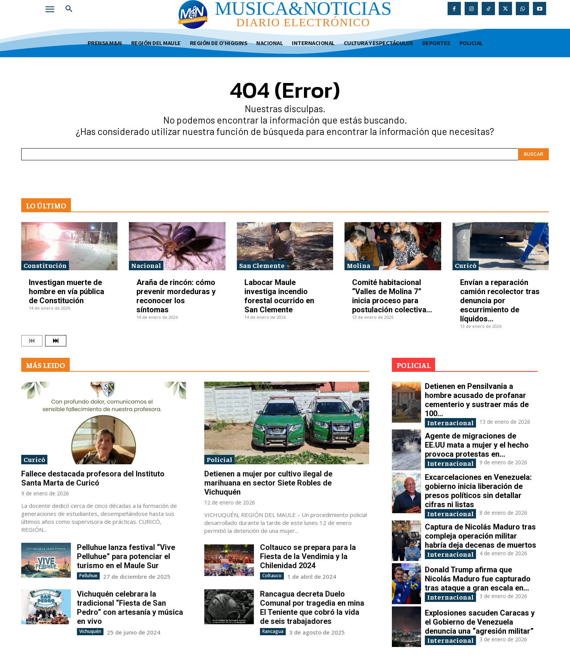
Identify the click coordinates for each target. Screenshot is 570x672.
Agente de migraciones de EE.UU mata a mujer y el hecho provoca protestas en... (477, 445)
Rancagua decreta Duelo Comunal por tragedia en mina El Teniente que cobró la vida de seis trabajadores (312, 607)
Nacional (146, 265)
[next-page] (55, 340)
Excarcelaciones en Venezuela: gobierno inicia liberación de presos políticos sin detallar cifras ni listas (478, 491)
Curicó (465, 265)
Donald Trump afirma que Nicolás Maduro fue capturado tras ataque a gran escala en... (478, 578)
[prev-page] (31, 340)
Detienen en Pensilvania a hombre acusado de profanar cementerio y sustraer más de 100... (477, 400)
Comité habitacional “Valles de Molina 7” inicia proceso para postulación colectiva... (392, 296)
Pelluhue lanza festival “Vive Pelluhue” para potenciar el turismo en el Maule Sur (126, 556)
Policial (219, 459)
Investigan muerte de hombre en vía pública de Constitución (66, 291)
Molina (358, 265)
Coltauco (272, 575)
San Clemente (262, 265)
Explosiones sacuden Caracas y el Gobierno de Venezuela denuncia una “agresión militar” (480, 622)
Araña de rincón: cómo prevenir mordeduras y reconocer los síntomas (176, 296)
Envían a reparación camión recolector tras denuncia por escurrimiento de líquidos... (500, 300)
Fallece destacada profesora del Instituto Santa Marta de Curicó (92, 478)
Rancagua (272, 631)
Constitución (45, 265)
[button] (69, 9)
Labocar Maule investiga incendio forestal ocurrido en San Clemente (279, 296)
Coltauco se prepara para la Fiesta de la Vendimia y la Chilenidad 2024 (308, 556)
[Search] (533, 154)
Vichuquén (90, 631)
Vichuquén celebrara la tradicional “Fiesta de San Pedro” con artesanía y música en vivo (130, 607)
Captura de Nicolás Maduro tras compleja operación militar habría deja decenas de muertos (480, 536)
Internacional (450, 422)
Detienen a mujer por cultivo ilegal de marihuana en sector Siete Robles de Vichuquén (268, 483)
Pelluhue (88, 575)
